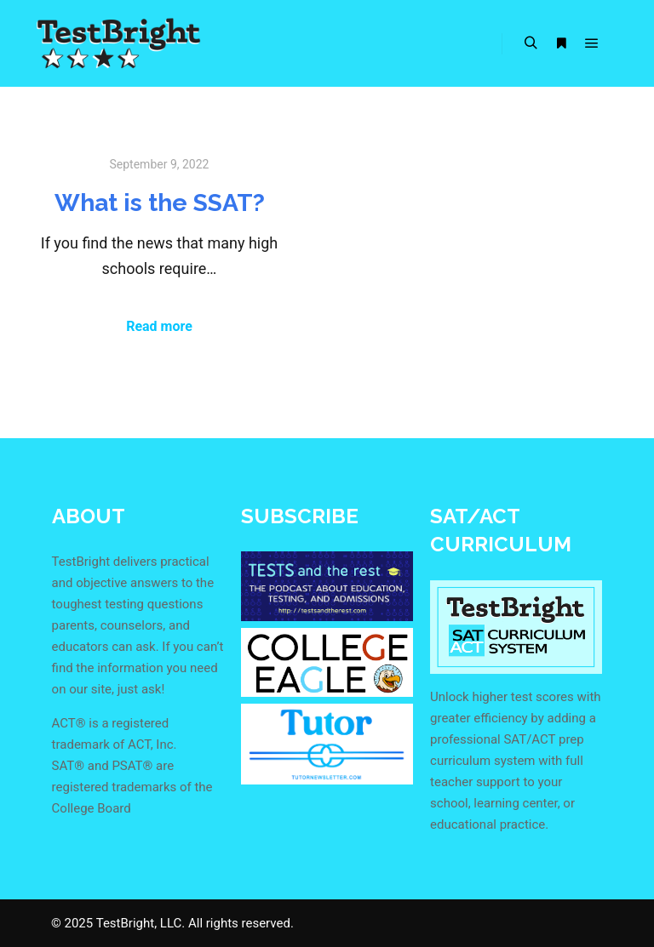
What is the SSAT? (159, 202)
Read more (159, 326)
